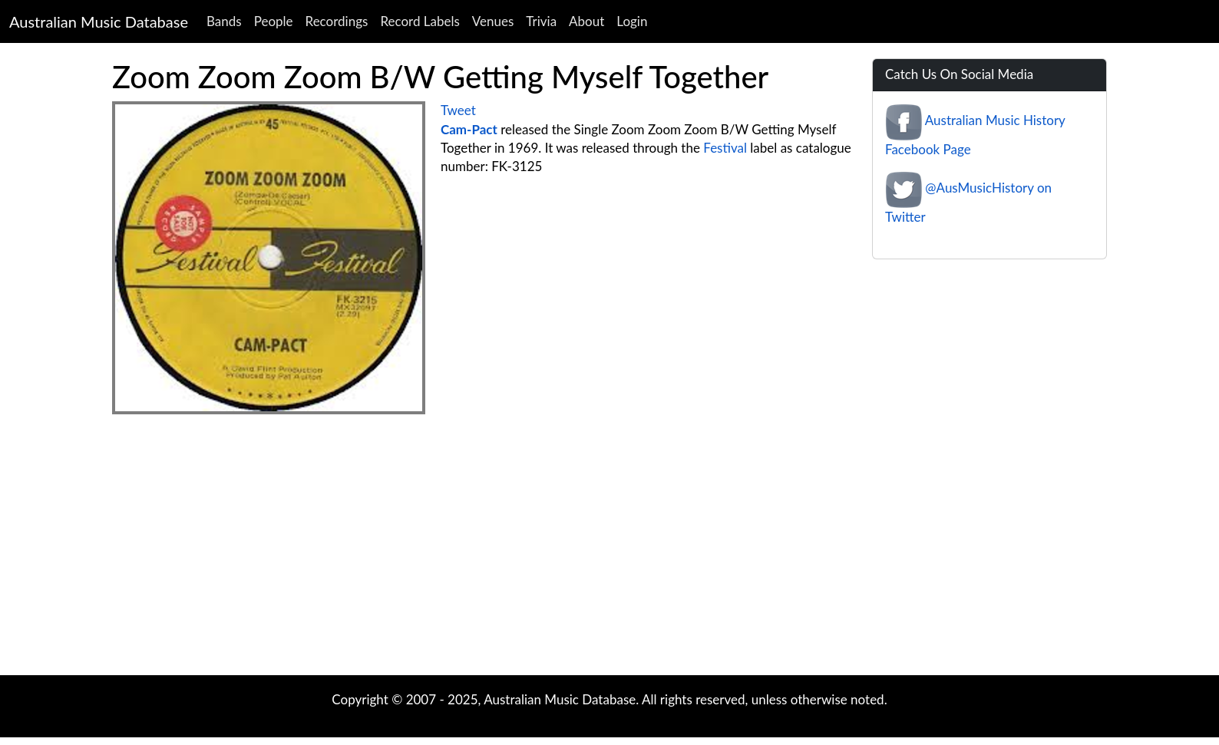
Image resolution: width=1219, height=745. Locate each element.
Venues (493, 21)
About (586, 21)
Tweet (458, 110)
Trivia (541, 21)
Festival (725, 148)
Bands (224, 21)
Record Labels (419, 21)
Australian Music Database (98, 21)
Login (631, 21)
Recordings (337, 21)
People (273, 21)
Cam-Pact (469, 129)
